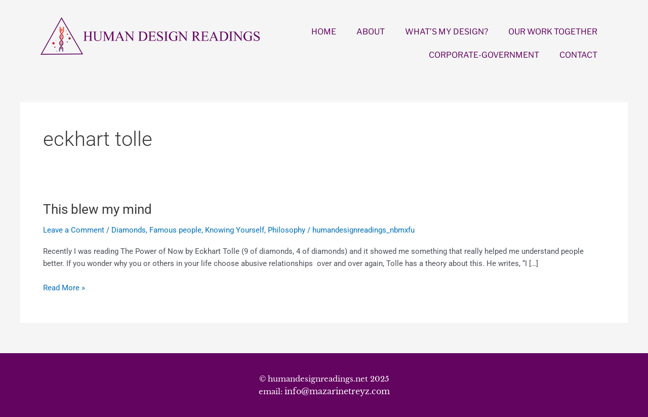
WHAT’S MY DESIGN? (446, 31)
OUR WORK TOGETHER (552, 31)
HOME (323, 31)
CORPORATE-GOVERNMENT (484, 55)
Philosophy (286, 230)
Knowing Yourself (234, 230)
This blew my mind (97, 209)
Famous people (175, 230)
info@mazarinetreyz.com (337, 391)
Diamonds (128, 230)
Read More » (64, 287)
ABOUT (370, 31)
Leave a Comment (73, 230)
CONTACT (578, 55)
